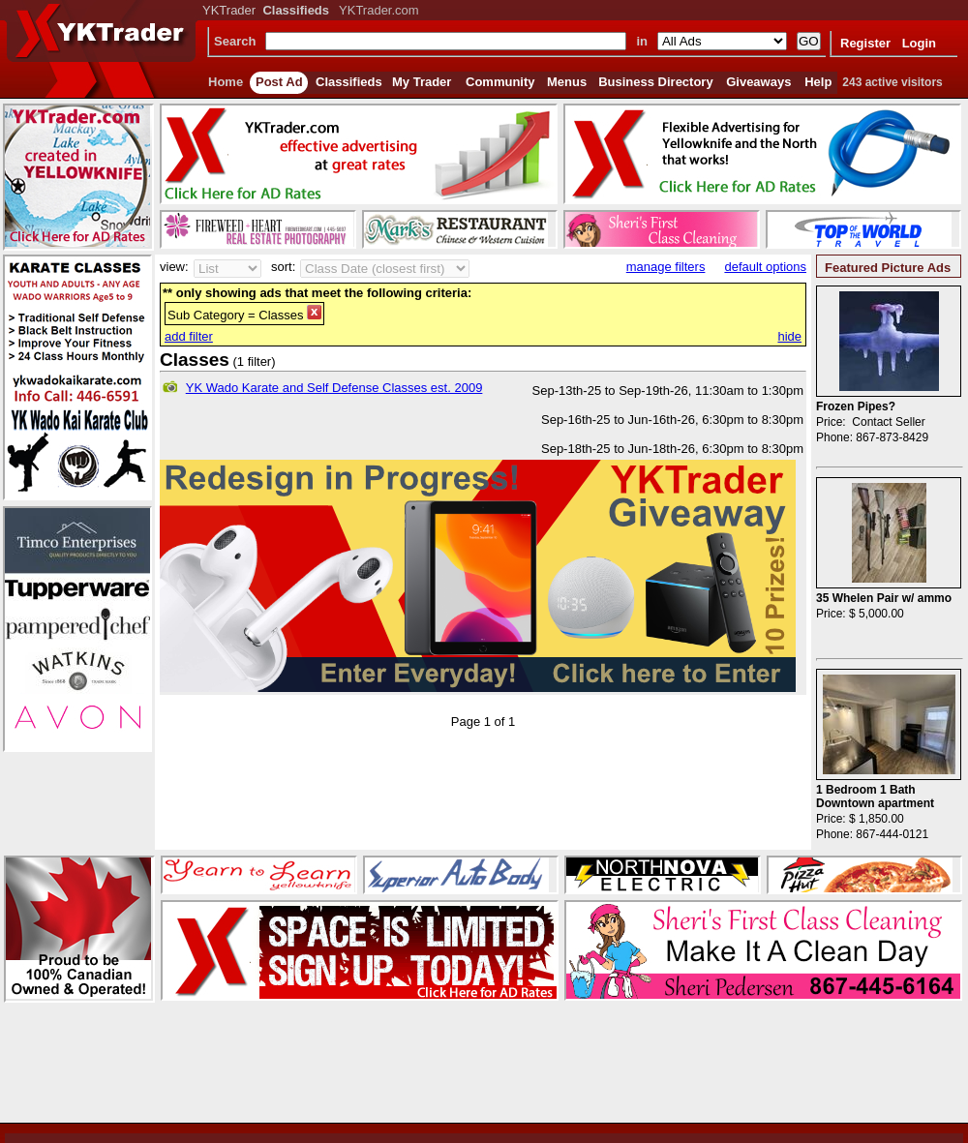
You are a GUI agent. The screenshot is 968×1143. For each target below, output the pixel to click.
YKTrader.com (379, 10)
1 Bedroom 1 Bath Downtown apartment (875, 796)
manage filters (666, 266)
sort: (283, 266)
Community (500, 82)
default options (765, 266)
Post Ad (279, 82)
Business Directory (655, 82)
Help (818, 82)
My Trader (421, 82)
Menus (567, 82)
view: (174, 266)
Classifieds (349, 82)
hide (789, 336)
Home (225, 82)
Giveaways (758, 82)
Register (865, 43)
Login (919, 43)
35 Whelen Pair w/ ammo (884, 598)
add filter (189, 336)
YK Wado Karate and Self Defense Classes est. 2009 (334, 387)
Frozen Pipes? (855, 406)
